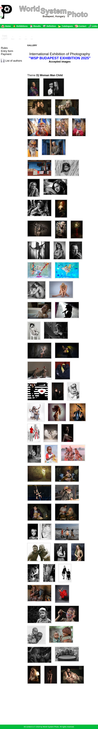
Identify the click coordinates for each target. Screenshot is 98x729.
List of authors (13, 60)
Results (37, 26)
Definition (51, 26)
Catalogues (67, 26)
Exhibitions (22, 26)
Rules (4, 48)
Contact (82, 26)
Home (8, 26)
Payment (6, 54)
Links (94, 26)
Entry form (7, 51)
